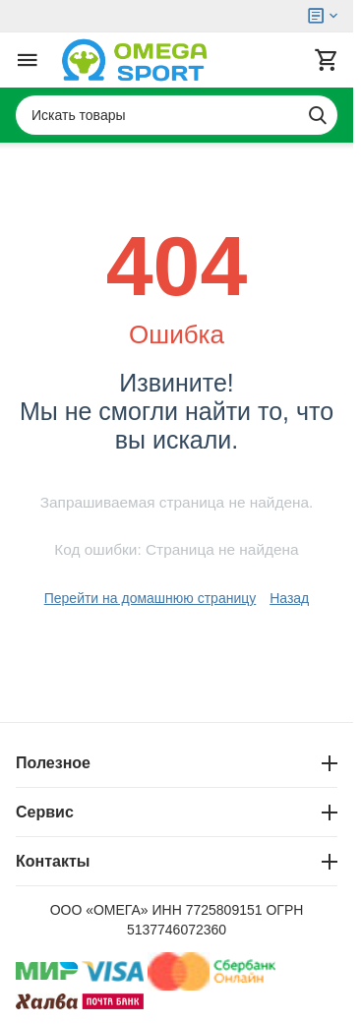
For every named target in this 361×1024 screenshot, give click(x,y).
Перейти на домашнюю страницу (150, 598)
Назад (289, 598)
